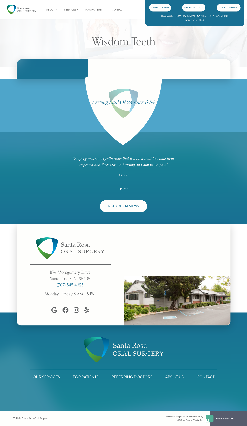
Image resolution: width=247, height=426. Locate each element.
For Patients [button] (94, 9)
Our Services (46, 377)
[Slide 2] (124, 189)
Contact (118, 9)
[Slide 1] (121, 189)
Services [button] (70, 9)
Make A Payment (228, 7)
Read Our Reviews (123, 206)
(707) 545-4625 (70, 285)
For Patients (85, 377)
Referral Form (194, 7)
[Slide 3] (126, 189)
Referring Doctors (131, 377)
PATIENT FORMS (160, 7)
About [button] (50, 9)
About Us (174, 377)
